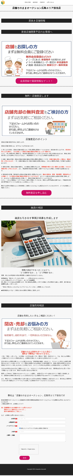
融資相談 (35, 2)
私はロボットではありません (27, 449)
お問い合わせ (50, 2)
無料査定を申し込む (36, 193)
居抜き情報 (28, 2)
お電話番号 (12, 422)
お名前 (13, 419)
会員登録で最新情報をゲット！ (36, 81)
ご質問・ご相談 (10, 435)
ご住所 (13, 432)
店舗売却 (42, 2)
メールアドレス (10, 426)
